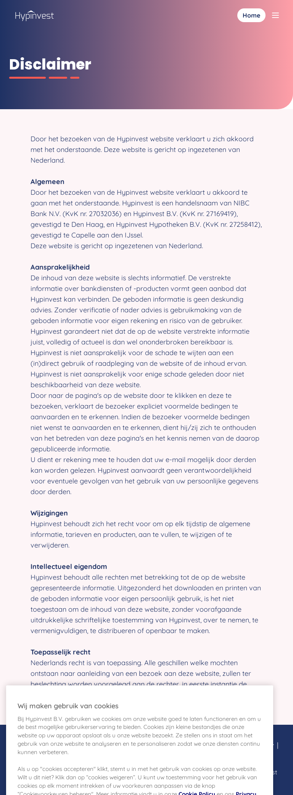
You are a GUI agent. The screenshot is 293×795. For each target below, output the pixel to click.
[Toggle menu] (275, 15)
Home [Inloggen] (251, 15)
